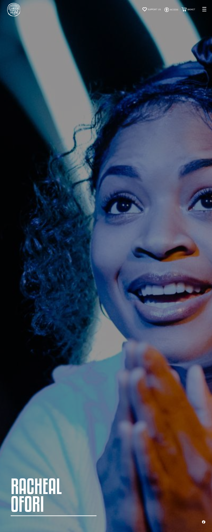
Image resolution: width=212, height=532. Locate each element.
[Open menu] (204, 9)
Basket (191, 9)
